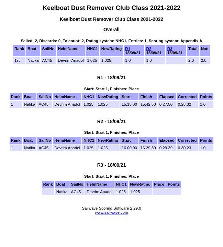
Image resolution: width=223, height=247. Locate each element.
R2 (149, 49)
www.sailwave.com (111, 212)
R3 (169, 49)
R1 (127, 49)
